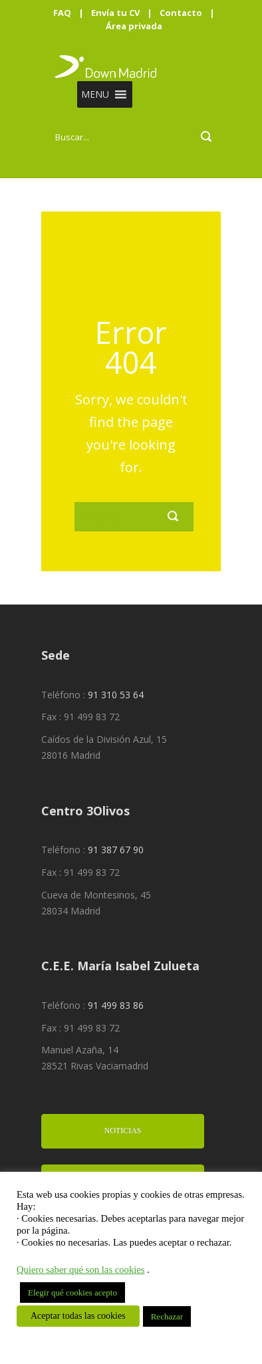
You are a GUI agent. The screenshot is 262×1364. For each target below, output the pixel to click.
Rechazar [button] (167, 1316)
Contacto (181, 13)
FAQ (62, 13)
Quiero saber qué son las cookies (81, 1269)
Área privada (134, 26)
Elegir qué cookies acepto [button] (72, 1292)
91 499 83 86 (116, 1005)
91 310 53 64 (116, 694)
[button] (95, 94)
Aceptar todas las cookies (78, 1316)
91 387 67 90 (116, 849)
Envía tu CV (115, 13)
